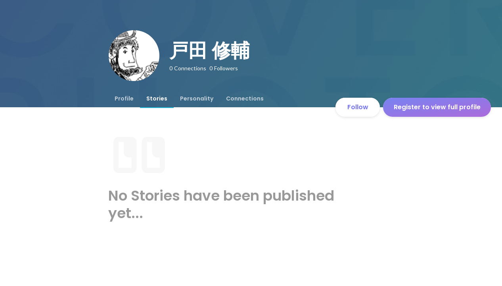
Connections (245, 98)
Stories (156, 98)
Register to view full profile (437, 107)
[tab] (124, 98)
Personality (196, 98)
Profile (124, 98)
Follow (357, 107)
